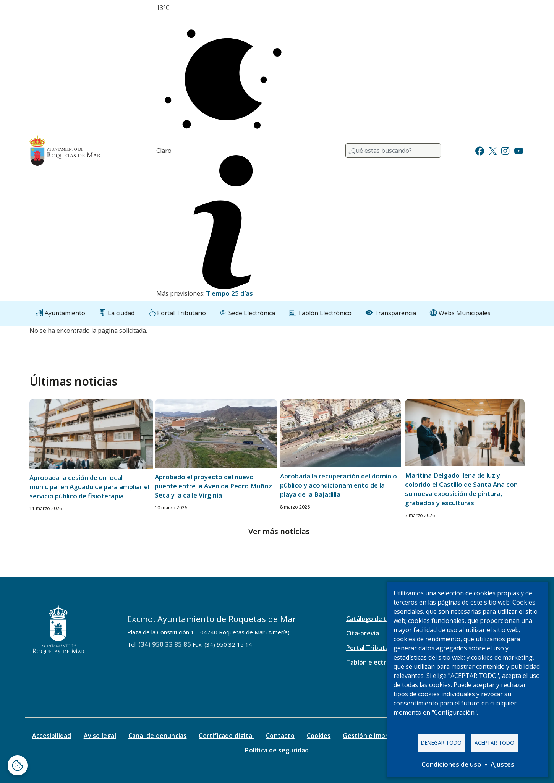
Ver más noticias (279, 531)
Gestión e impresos (372, 735)
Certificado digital (226, 735)
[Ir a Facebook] (479, 150)
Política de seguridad (277, 750)
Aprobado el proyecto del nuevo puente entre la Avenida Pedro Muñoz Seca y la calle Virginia (213, 485)
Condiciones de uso (451, 764)
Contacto (280, 735)
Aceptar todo (494, 742)
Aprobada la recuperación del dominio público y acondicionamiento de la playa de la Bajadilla (338, 485)
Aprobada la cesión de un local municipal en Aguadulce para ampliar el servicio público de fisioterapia (89, 486)
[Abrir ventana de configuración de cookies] (18, 765)
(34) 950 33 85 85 (164, 644)
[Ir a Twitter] (492, 150)
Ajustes (502, 764)
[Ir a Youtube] (518, 150)
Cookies (318, 735)
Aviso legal (100, 735)
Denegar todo (441, 742)
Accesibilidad (51, 735)
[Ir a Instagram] (505, 150)
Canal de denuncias (157, 735)
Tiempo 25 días (229, 293)
